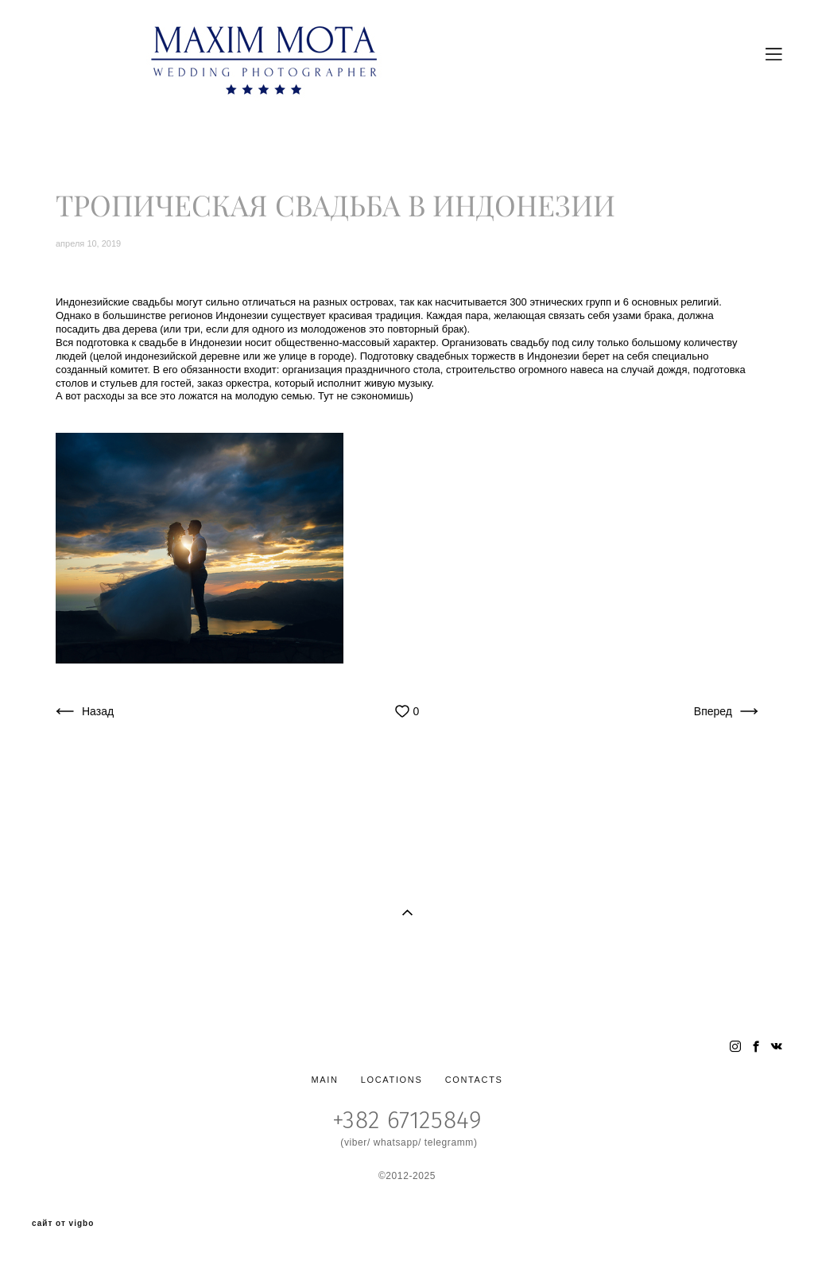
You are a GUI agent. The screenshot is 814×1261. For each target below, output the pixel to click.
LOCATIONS (392, 1079)
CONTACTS (474, 1079)
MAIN (324, 1079)
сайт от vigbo (63, 1224)
